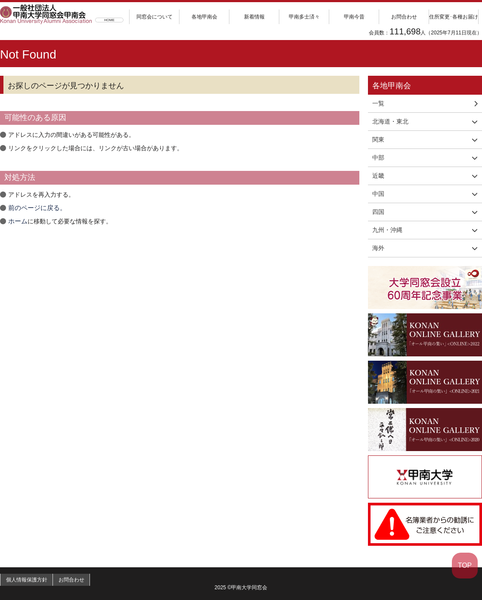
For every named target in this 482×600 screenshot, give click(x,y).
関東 (378, 139)
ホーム (17, 221)
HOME (109, 20)
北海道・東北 (390, 121)
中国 (378, 193)
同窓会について (154, 17)
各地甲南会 (204, 17)
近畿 (378, 175)
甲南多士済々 (304, 17)
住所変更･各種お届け (453, 17)
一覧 (425, 103)
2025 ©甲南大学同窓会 (241, 588)
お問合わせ (404, 17)
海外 (378, 247)
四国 (378, 211)
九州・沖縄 (387, 229)
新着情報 (254, 17)
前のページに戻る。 (35, 207)
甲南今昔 (354, 17)
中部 (378, 157)
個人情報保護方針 (29, 580)
